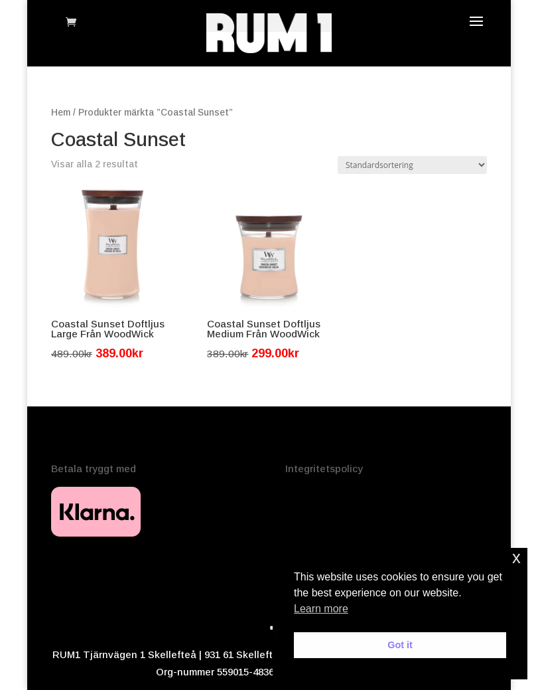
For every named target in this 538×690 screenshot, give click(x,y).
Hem (60, 113)
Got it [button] (400, 645)
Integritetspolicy (324, 468)
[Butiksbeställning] (412, 165)
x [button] (516, 557)
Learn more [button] (321, 608)
